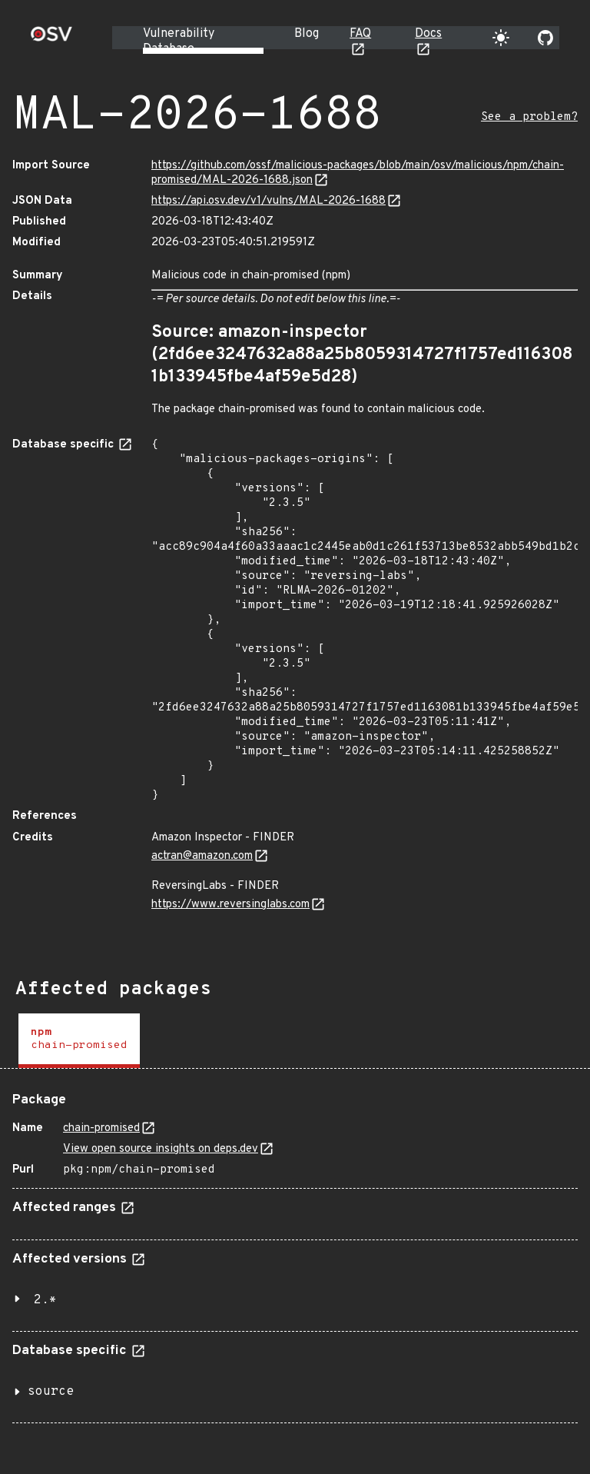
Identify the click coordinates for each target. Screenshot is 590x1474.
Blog (306, 34)
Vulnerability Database (178, 41)
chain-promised (101, 1128)
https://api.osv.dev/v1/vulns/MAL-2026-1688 (268, 201)
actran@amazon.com (202, 856)
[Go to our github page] (545, 37)
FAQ (360, 34)
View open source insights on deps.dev (160, 1149)
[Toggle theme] (501, 37)
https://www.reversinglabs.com (230, 904)
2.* (45, 1300)
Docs (428, 34)
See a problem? (529, 117)
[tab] (79, 1040)
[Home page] (51, 38)
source (51, 1391)
